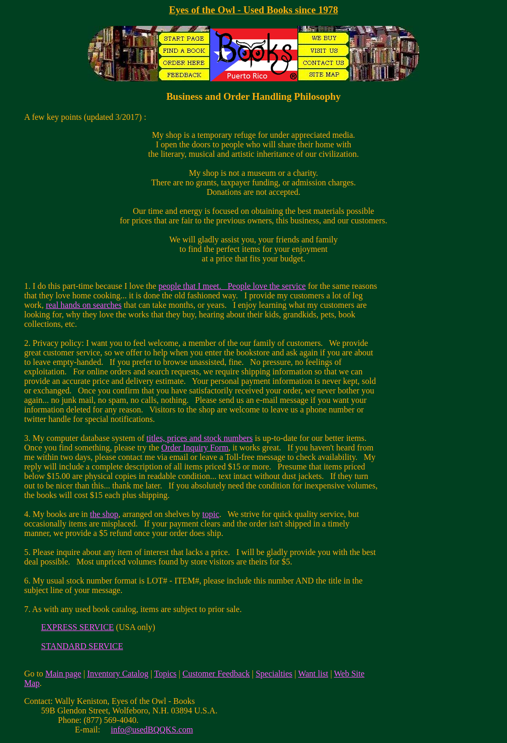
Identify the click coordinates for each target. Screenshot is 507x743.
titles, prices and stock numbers (199, 438)
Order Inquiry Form (194, 447)
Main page (63, 673)
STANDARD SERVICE (82, 646)
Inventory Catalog (117, 673)
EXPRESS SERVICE (77, 627)
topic (210, 514)
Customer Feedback (216, 673)
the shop (104, 514)
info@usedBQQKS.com (152, 729)
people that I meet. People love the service (232, 285)
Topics (165, 673)
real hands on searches (84, 304)
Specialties (274, 673)
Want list (313, 673)
